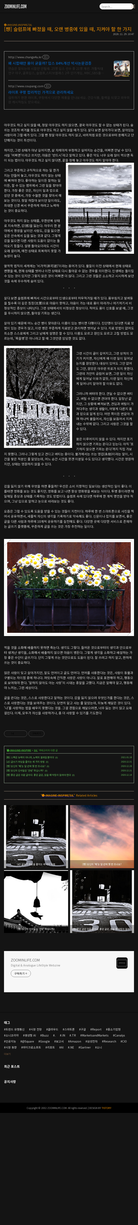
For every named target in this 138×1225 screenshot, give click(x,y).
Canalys (120, 1091)
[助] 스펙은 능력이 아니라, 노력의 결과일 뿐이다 (30, 813)
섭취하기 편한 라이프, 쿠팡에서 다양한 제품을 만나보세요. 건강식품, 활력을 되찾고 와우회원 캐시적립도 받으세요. (69, 99)
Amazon (75, 1097)
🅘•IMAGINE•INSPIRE (19, 806)
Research (110, 1097)
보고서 (60, 1097)
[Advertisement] (69, 747)
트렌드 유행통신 (15, 1085)
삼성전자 (92, 1097)
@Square (28, 1097)
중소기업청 (114, 1085)
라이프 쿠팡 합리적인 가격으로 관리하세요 (41, 92)
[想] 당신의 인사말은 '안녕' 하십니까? (25, 826)
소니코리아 (12, 1091)
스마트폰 (69, 1085)
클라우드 (53, 1085)
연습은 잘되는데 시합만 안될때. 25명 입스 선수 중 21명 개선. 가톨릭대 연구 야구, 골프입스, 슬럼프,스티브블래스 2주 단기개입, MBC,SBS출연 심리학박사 (56, 70)
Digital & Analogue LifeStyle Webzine (35, 1021)
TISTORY (106, 1164)
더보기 (7, 1110)
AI (62, 1103)
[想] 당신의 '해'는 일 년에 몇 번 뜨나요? (25, 822)
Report (97, 1085)
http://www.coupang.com (25, 86)
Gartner (85, 1103)
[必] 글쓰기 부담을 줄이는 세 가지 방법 (25, 817)
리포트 (51, 1103)
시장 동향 (11, 1103)
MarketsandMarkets (95, 1091)
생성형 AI (30, 1091)
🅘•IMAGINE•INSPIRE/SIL (18, 25)
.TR (73, 1091)
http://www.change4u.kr (25, 57)
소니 (99, 1103)
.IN (63, 1091)
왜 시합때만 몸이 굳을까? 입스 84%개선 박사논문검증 (50, 63)
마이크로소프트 (32, 1103)
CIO (124, 1097)
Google (45, 1097)
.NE (72, 1103)
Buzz (45, 1091)
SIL (36, 806)
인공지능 (11, 1097)
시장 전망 (36, 1085)
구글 (83, 1085)
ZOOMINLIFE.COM (25, 1015)
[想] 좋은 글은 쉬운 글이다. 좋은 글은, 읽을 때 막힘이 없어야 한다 (38, 831)
